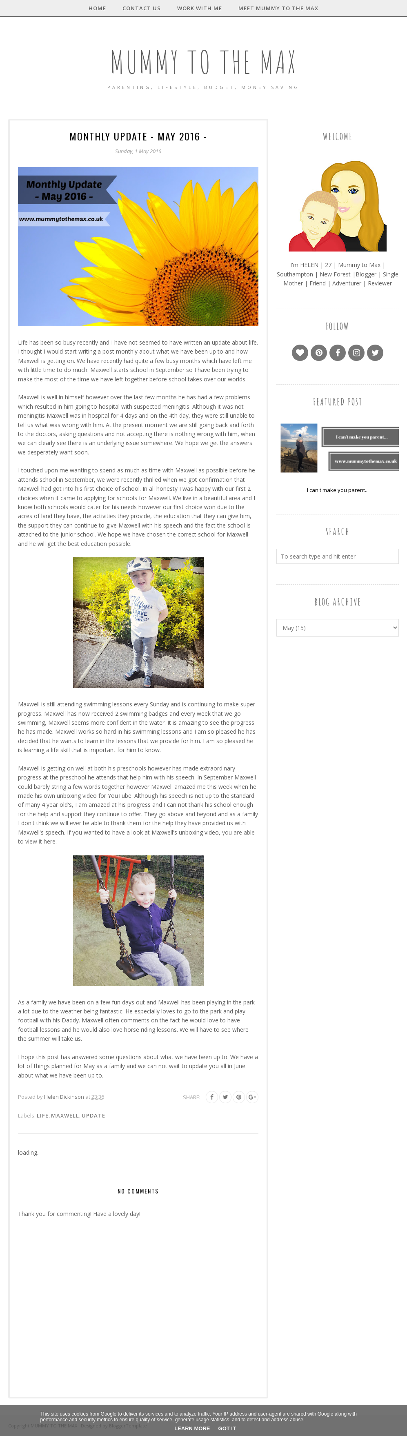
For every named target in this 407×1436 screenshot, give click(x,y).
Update (93, 1115)
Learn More (192, 1428)
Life (43, 1115)
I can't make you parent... (338, 490)
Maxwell (65, 1115)
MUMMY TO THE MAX (203, 59)
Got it (227, 1428)
